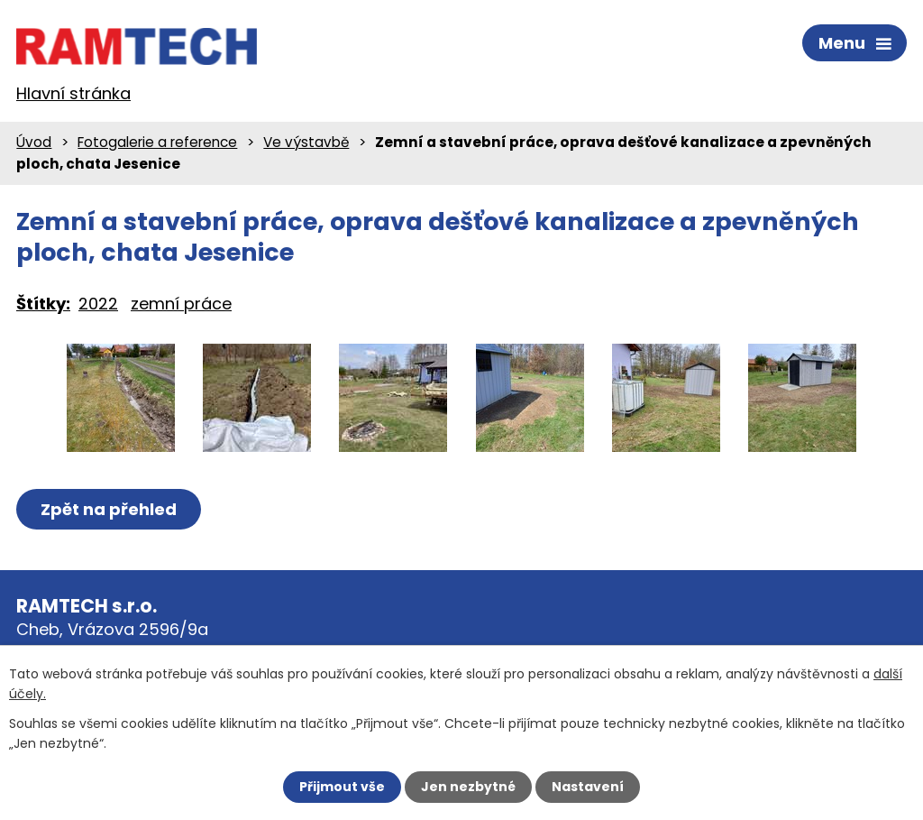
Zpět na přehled (109, 509)
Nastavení (588, 787)
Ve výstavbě (306, 142)
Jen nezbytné (468, 787)
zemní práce (181, 303)
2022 (98, 303)
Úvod (33, 142)
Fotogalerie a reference (157, 142)
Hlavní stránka (73, 93)
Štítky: (43, 303)
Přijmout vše (342, 787)
